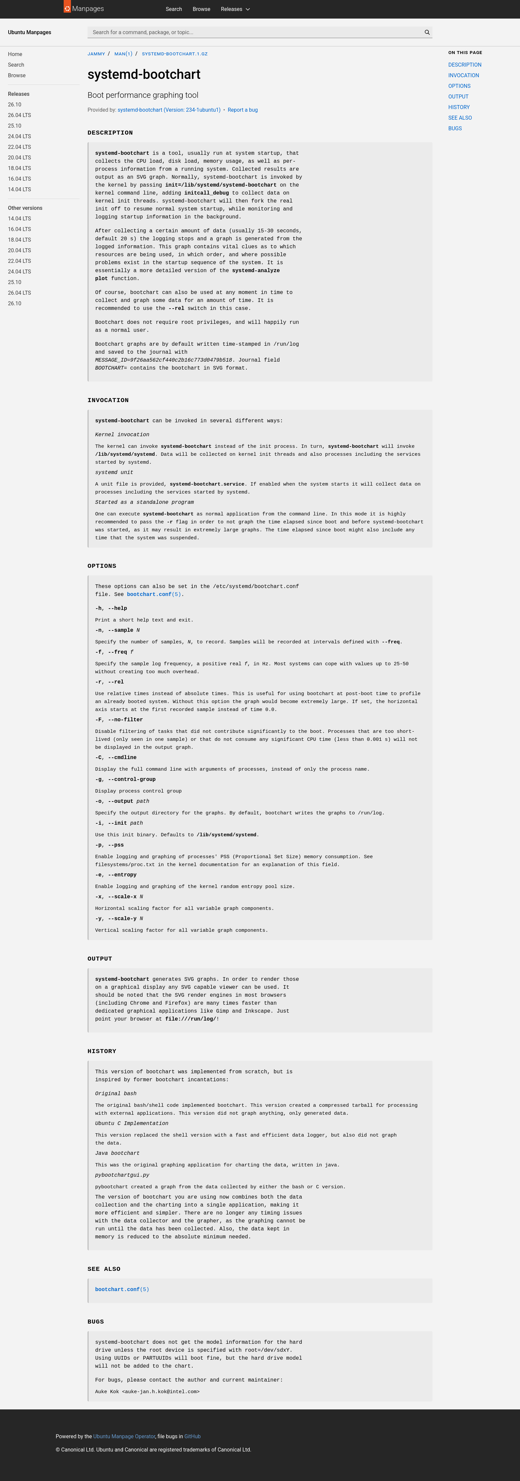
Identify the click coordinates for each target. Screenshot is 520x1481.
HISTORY (459, 107)
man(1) (123, 53)
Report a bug (243, 110)
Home (15, 54)
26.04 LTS (19, 115)
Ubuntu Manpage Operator (124, 1436)
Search (174, 9)
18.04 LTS (19, 168)
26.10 (14, 104)
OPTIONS (459, 86)
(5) (154, 595)
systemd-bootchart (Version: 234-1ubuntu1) (169, 110)
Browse (201, 9)
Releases (231, 9)
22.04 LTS (19, 147)
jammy (96, 53)
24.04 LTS (19, 136)
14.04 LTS (19, 189)
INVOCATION (463, 75)
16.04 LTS (19, 179)
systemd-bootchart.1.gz (175, 53)
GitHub (192, 1436)
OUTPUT (458, 96)
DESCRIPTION (465, 65)
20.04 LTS (19, 157)
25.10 (14, 126)
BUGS (455, 128)
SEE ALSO (460, 118)
